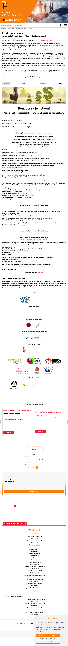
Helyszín (61, 83)
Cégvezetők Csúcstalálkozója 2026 (48, 402)
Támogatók (43, 83)
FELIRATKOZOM (34, 482)
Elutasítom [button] (54, 635)
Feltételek (24, 83)
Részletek (8, 423)
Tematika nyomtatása (46, 40)
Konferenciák (10, 28)
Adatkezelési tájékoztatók (41, 614)
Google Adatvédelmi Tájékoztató (48, 642)
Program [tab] (6, 83)
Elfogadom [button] (42, 635)
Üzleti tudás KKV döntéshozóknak (11, 25)
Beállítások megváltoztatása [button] (47, 638)
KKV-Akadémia (19, 28)
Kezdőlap (3, 28)
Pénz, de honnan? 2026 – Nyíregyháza (17, 401)
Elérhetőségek (22, 614)
